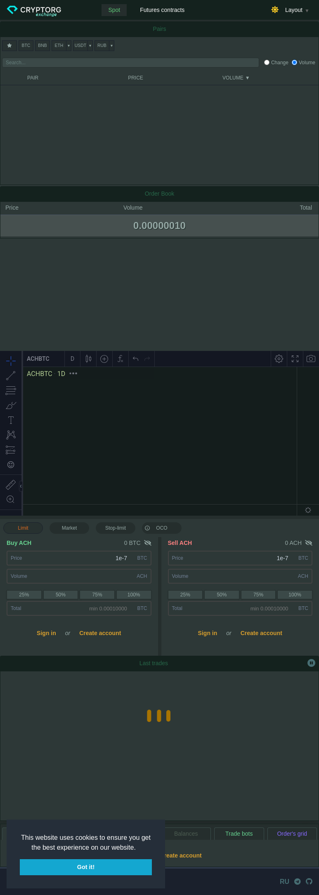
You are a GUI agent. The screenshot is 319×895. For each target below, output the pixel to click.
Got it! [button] (86, 867)
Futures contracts (162, 10)
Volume (307, 62)
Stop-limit (115, 528)
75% (97, 595)
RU (284, 881)
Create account (100, 633)
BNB (42, 45)
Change (279, 62)
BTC (26, 45)
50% (61, 595)
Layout (293, 10)
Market (69, 528)
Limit (23, 528)
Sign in (46, 633)
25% (24, 595)
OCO (156, 527)
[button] (138, 848)
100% (134, 595)
